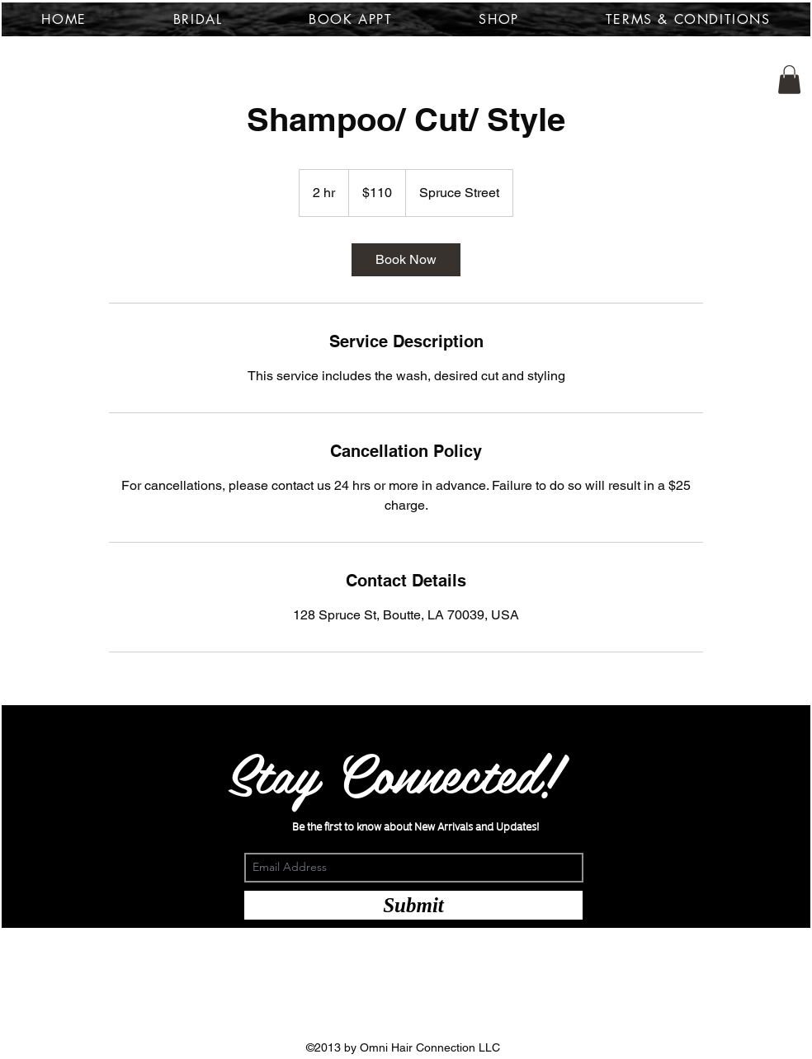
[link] (406, 259)
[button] (789, 79)
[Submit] (413, 905)
